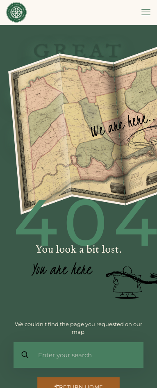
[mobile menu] (146, 12)
